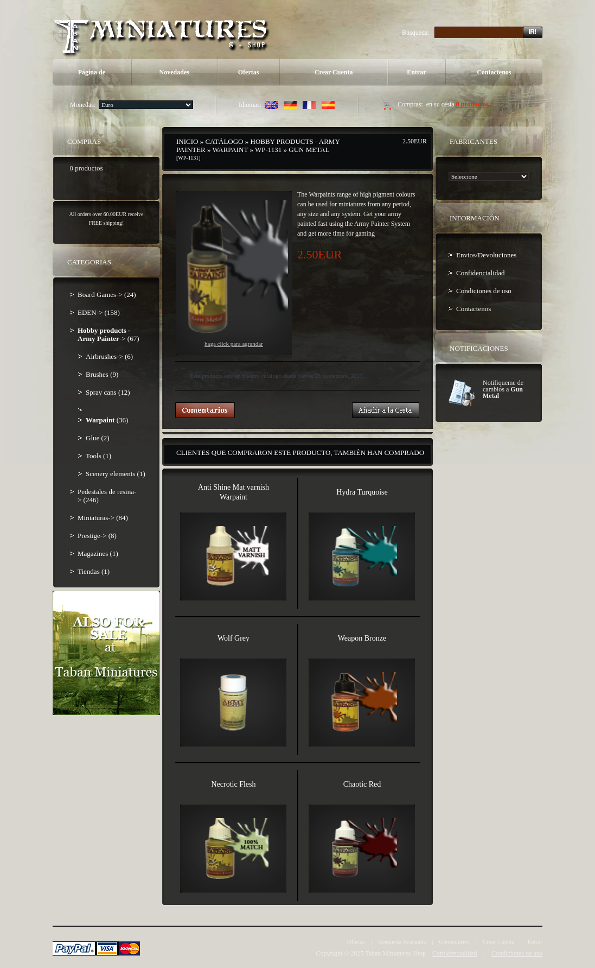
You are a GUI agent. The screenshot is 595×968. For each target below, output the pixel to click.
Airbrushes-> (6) (109, 356)
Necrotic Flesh (233, 784)
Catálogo (224, 141)
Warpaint (230, 149)
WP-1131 (268, 149)
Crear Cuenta (334, 72)
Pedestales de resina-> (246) (107, 496)
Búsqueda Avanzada (402, 941)
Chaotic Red (362, 784)
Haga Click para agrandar (234, 273)
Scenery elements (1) (115, 474)
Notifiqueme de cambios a (503, 389)
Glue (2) (98, 438)
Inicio (187, 141)
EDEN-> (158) (99, 312)
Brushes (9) (102, 374)
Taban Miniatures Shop (395, 953)
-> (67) (108, 334)
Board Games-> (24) (107, 294)
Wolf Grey (233, 638)
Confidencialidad (480, 273)
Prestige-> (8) (97, 536)
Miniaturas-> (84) (103, 518)
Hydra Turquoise (362, 492)
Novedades (174, 72)
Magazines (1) (98, 553)
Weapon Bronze (362, 638)
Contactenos (494, 72)
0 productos (472, 104)
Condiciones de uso (483, 291)
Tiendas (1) (94, 571)
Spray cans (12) (108, 392)
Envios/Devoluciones (486, 255)
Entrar (416, 72)
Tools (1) (98, 456)
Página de (91, 72)
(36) (107, 420)
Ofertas (248, 72)
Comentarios (454, 941)
